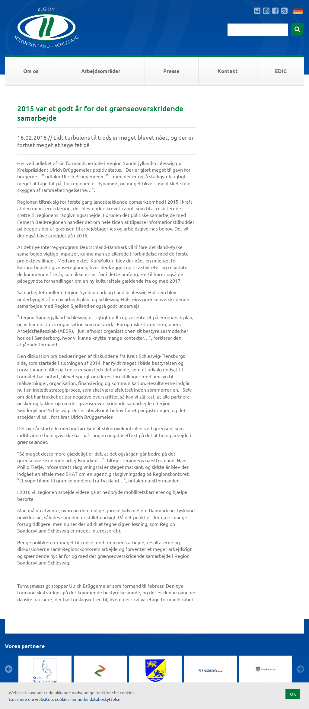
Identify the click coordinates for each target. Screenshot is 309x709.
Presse (171, 71)
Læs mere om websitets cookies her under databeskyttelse (64, 699)
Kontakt (228, 71)
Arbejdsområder (100, 71)
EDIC (281, 71)
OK (293, 694)
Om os (30, 71)
